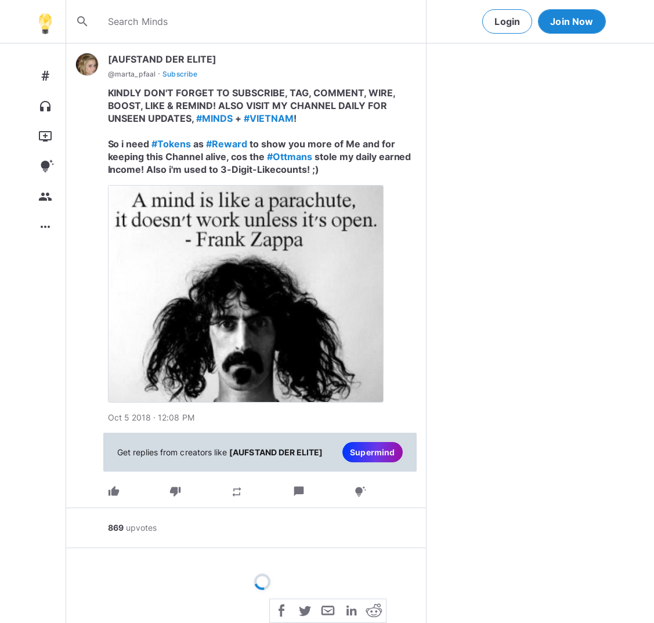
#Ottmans (289, 156)
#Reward (226, 144)
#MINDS (214, 118)
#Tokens (171, 144)
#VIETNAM (269, 118)
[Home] (45, 21)
